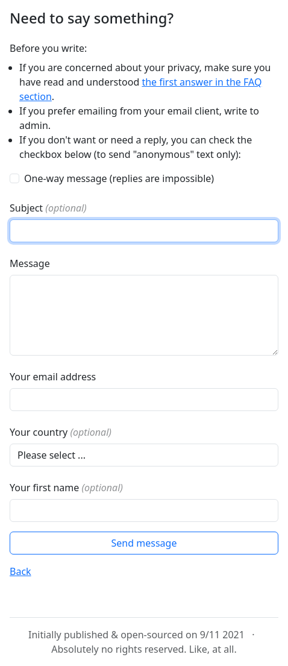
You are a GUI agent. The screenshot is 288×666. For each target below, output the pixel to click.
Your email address (53, 376)
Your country (60, 432)
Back (20, 571)
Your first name (66, 487)
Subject (48, 208)
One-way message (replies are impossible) (119, 178)
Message (30, 263)
